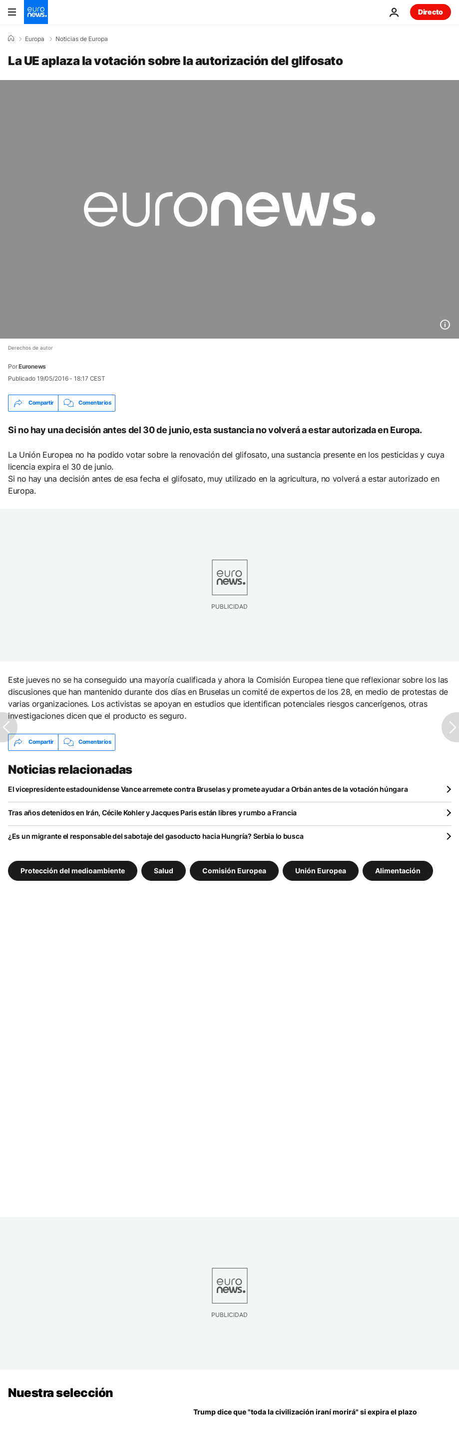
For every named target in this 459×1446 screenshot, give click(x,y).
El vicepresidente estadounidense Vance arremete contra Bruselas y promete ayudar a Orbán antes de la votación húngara (208, 789)
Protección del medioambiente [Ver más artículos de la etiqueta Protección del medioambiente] (72, 870)
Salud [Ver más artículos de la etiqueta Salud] (163, 870)
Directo (430, 12)
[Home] (11, 38)
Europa (34, 39)
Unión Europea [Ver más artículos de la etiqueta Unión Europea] (320, 870)
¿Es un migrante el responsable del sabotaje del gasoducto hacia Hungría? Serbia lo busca (155, 836)
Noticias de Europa (81, 39)
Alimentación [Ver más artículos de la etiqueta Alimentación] (398, 870)
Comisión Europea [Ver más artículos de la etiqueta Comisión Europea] (234, 870)
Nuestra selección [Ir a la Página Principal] (60, 1392)
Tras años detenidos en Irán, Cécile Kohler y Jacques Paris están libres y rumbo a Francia (152, 812)
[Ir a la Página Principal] (36, 12)
